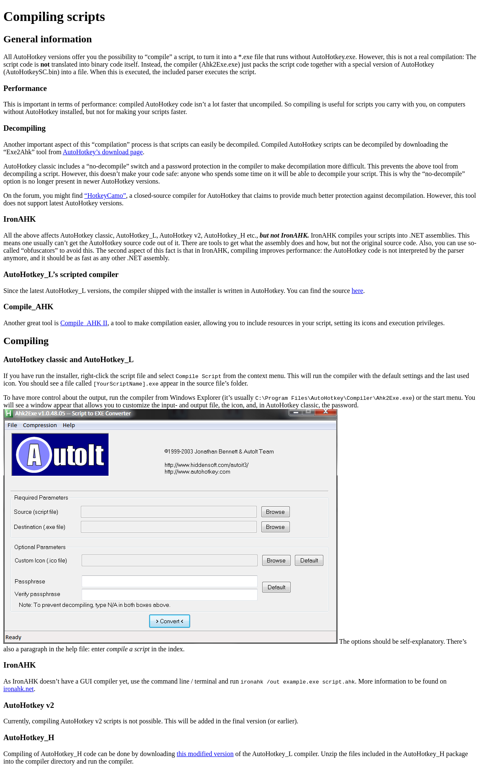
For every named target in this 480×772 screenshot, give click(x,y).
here (358, 290)
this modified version (205, 753)
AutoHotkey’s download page (103, 151)
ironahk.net (18, 688)
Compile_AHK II (83, 322)
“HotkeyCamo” (105, 195)
